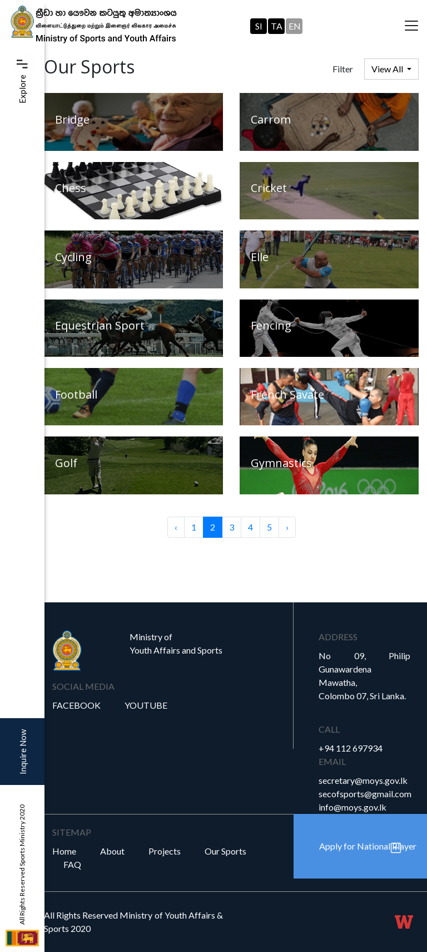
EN (295, 26)
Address (338, 636)
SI (258, 26)
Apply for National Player (367, 846)
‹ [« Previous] (176, 527)
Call (329, 729)
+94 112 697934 (351, 748)
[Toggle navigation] (411, 26)
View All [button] (388, 68)
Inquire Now (23, 751)
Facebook (76, 705)
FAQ (72, 864)
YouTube (146, 705)
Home (64, 851)
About (112, 851)
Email (332, 761)
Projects (164, 851)
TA (276, 26)
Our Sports (225, 851)
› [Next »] (287, 527)
